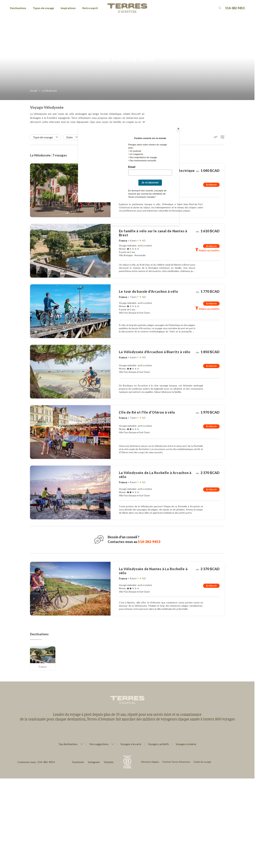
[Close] (178, 128)
